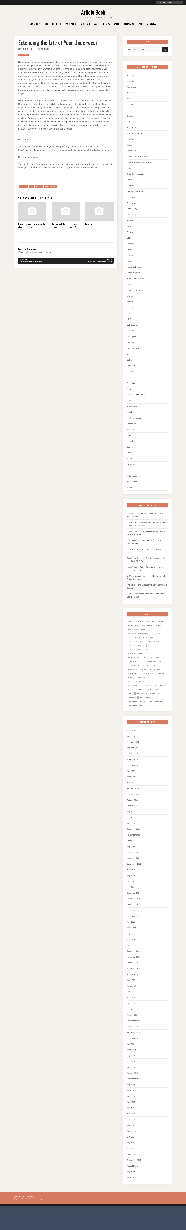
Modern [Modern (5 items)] (145, 685)
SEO (129, 435)
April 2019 (131, 1018)
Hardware (131, 244)
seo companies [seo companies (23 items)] (134, 701)
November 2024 (134, 780)
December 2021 (134, 873)
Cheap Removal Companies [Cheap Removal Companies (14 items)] (140, 629)
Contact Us (34, 1217)
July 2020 (131, 942)
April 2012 (131, 1169)
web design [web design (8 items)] (133, 717)
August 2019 (132, 995)
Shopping (24, 55)
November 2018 (134, 1047)
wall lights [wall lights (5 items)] (149, 713)
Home (116, 24)
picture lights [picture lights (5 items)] (153, 689)
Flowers (130, 226)
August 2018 (132, 1059)
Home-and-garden (134, 267)
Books (140, 24)
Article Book (93, 12)
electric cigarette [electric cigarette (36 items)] (137, 645)
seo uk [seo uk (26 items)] (146, 705)
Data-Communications (136, 174)
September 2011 (134, 1181)
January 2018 (132, 1093)
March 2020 (132, 966)
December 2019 (134, 971)
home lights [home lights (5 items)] (133, 685)
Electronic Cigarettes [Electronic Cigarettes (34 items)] (138, 657)
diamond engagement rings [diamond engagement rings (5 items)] (140, 637)
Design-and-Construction (137, 191)
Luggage (130, 331)
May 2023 (131, 838)
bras (33, 186)
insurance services (135, 290)
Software (130, 453)
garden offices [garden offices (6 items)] (135, 681)
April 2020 (131, 960)
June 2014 (131, 1151)
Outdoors (131, 366)
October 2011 (132, 1175)
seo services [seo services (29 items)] (134, 705)
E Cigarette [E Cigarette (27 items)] (133, 641)
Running (130, 412)
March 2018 (132, 1088)
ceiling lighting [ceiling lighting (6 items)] (135, 625)
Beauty (130, 104)
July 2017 (131, 1105)
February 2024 (133, 809)
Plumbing (131, 383)
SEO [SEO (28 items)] (158, 697)
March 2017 (132, 1117)
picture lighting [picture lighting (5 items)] (135, 689)
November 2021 (134, 879)
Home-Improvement (135, 278)
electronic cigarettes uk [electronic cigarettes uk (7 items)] (140, 661)
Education (84, 24)
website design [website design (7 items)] (148, 717)
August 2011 (132, 1186)
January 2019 (132, 1035)
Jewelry (130, 302)
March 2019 (132, 1024)
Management (132, 337)
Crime (129, 168)
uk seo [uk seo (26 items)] (153, 709)
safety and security (135, 418)
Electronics (131, 203)
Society (130, 447)
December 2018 (134, 1041)
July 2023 (131, 832)
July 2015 (131, 1128)
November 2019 (134, 977)
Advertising (131, 81)
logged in (34, 253)
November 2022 (134, 855)
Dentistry (130, 185)
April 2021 (131, 908)
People (130, 371)
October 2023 (132, 821)
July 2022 (131, 867)
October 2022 (132, 861)
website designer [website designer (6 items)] (136, 725)
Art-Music (35, 24)
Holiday (130, 255)
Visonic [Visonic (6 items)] (163, 709)
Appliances (128, 24)
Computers (70, 24)
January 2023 (132, 844)
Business (56, 24)
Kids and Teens (133, 307)
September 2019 (134, 989)
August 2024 (132, 786)
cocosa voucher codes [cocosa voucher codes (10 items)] (138, 633)
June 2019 (131, 1006)
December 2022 (134, 850)
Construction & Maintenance (139, 156)
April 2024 (131, 803)
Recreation (131, 400)
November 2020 (134, 919)
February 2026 (133, 762)
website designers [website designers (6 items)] (156, 725)
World (129, 487)
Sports (129, 458)
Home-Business (133, 273)
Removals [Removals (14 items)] (143, 693)
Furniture (130, 232)
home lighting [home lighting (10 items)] (152, 681)
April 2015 (131, 1134)
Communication (133, 145)
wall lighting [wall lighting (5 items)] (134, 713)
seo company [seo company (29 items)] (151, 701)
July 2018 (131, 1064)
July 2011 (131, 1192)
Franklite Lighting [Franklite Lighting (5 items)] (136, 677)
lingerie (41, 186)
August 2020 (132, 937)
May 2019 (131, 1012)
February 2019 (133, 1030)
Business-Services (135, 133)
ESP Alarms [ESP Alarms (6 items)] (160, 669)
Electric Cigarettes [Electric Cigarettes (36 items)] (137, 649)
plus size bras (55, 186)
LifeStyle (130, 319)
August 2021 (132, 890)
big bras (24, 186)
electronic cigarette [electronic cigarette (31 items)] (138, 653)
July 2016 (131, 1122)
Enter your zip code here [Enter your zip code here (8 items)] (140, 669)
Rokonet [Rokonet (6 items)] (155, 693)
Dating (129, 180)
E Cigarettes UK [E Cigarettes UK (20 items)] (149, 641)
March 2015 (132, 1140)
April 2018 (131, 1082)
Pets (129, 377)
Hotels (129, 284)
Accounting (131, 75)
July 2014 (131, 1146)
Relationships (132, 406)
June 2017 (131, 1111)
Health (106, 24)
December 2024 (134, 774)
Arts (45, 24)
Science (130, 429)
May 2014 (131, 1157)
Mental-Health (133, 348)
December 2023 (134, 815)
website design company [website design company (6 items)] (139, 721)
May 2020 (131, 954)
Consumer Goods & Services (139, 162)
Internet (130, 296)
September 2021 (134, 884)
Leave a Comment (47, 48)
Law (128, 313)
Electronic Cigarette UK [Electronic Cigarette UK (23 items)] (139, 665)
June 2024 (131, 797)
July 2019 (131, 1000)
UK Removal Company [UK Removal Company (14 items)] (137, 709)
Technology (132, 464)
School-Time (132, 424)
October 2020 (132, 925)
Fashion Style (132, 209)
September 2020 (134, 931)
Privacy (25, 1217)
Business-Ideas (133, 127)
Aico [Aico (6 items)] (130, 621)
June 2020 (131, 948)
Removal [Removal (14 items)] (132, 693)
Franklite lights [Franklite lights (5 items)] (156, 677)
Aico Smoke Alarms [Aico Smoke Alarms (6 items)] (143, 621)
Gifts (129, 238)
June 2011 (131, 1198)
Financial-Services (135, 214)
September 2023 (134, 826)
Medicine (130, 342)
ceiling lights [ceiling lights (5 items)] (152, 625)
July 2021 (131, 896)
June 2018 (131, 1070)
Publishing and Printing (136, 395)
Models (130, 354)
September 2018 (134, 1053)
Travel (129, 470)
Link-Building (132, 325)
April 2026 (131, 751)
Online (129, 360)
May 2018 (131, 1076)
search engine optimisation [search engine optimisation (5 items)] (140, 697)
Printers (130, 389)
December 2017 (134, 1099)
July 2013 (131, 1163)
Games (96, 24)
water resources (134, 476)
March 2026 (132, 757)
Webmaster (132, 482)
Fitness (130, 220)
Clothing (152, 24)
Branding (130, 116)
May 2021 (131, 902)
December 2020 (134, 913)
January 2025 (132, 768)
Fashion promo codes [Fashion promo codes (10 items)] (138, 673)
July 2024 (131, 792)
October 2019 (132, 983)
